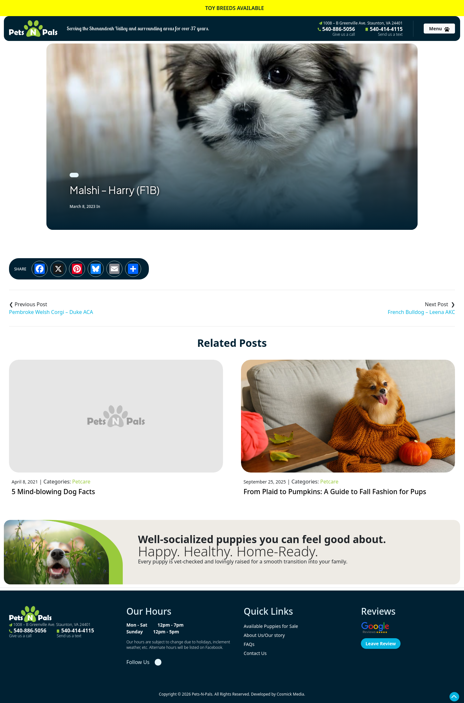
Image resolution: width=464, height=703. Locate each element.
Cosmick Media (290, 694)
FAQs (249, 644)
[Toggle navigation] (439, 29)
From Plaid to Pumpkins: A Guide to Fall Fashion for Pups (335, 491)
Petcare (81, 481)
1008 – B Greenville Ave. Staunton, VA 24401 (361, 23)
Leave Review (380, 643)
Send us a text (390, 34)
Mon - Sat (136, 625)
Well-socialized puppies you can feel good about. (262, 539)
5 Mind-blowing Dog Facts (53, 491)
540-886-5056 (336, 31)
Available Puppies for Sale (271, 626)
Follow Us (138, 662)
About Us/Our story (264, 635)
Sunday (134, 632)
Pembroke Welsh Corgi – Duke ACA (51, 312)
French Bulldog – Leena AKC (421, 312)
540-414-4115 (384, 31)
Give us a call (344, 34)
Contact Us (255, 653)
